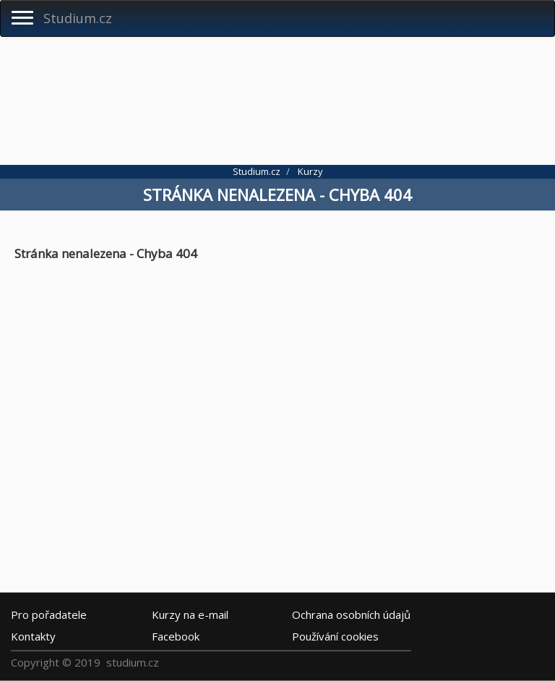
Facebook (175, 636)
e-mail (190, 614)
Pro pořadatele (49, 614)
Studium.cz (77, 18)
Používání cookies (335, 636)
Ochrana (351, 614)
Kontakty (33, 636)
